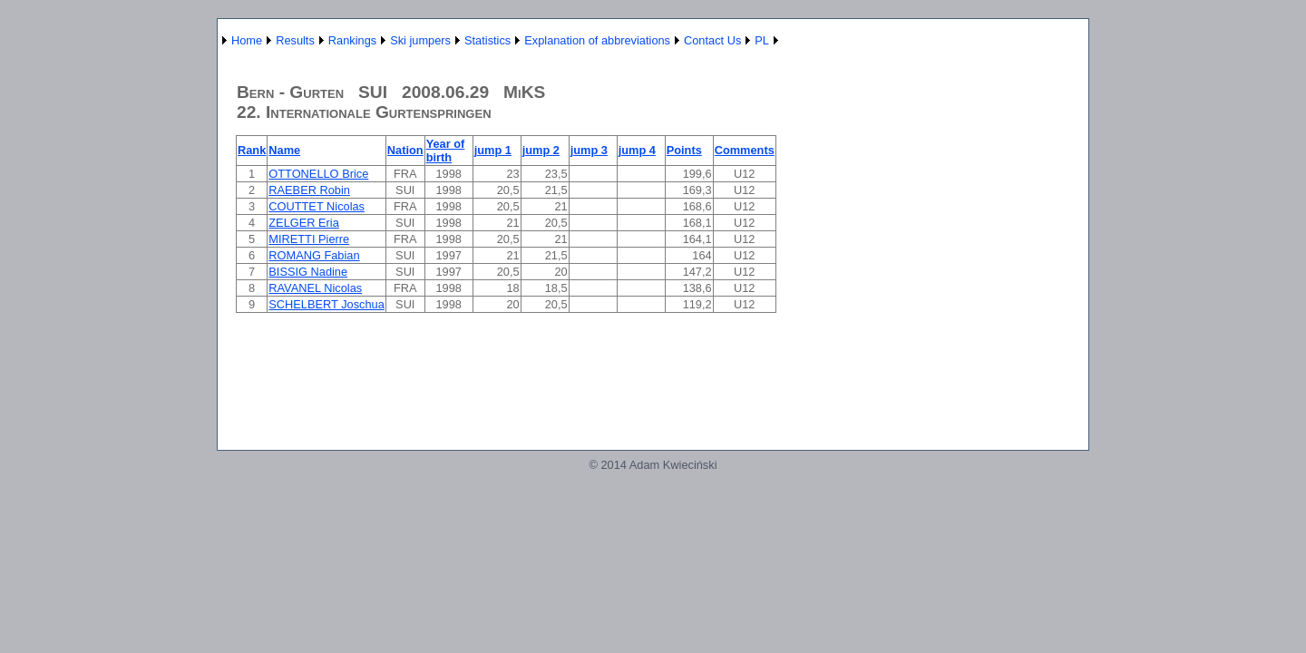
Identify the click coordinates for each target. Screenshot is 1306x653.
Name (284, 150)
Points (684, 150)
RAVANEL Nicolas (315, 288)
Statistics (487, 40)
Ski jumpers (420, 40)
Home (246, 40)
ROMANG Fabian (313, 255)
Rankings (352, 40)
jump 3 (589, 150)
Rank (252, 150)
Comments (745, 150)
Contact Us (712, 40)
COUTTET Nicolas (316, 206)
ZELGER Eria (303, 222)
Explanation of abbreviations (597, 40)
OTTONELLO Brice (318, 173)
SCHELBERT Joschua (326, 304)
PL (762, 40)
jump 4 (637, 150)
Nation (405, 150)
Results (295, 40)
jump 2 (541, 150)
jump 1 (493, 150)
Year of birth (445, 150)
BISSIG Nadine (307, 271)
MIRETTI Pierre (308, 239)
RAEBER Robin (309, 190)
